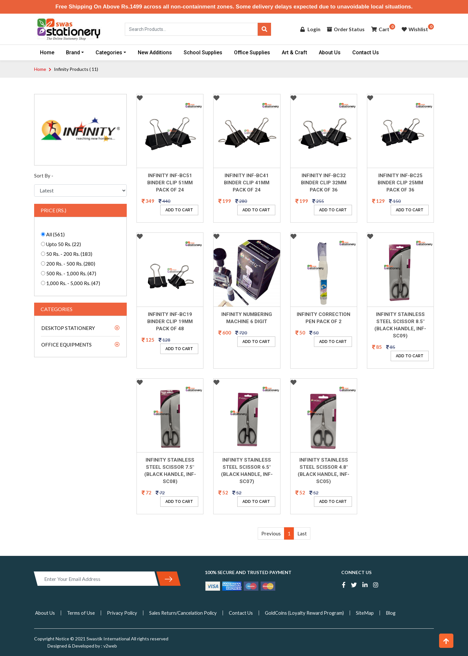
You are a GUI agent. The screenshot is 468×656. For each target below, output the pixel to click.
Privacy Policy (122, 613)
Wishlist (414, 29)
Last (302, 533)
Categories (109, 52)
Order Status (344, 29)
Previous (271, 533)
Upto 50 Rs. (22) (63, 244)
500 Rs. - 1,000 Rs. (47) (70, 273)
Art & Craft (294, 52)
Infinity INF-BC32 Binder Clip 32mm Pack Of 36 (323, 183)
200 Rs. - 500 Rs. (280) (70, 264)
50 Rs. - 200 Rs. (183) (68, 254)
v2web (109, 646)
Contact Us (365, 52)
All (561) (55, 234)
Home (47, 52)
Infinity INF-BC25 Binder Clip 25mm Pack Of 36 (400, 183)
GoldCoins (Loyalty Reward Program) (308, 613)
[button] (446, 641)
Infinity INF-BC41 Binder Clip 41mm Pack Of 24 (246, 183)
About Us (330, 52)
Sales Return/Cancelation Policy (185, 613)
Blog (396, 613)
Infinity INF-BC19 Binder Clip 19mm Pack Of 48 (170, 321)
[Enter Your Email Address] (96, 578)
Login (308, 29)
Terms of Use (81, 613)
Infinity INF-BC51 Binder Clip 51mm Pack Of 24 (170, 183)
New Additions (155, 52)
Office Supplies (252, 52)
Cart (379, 29)
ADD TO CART (179, 210)
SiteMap (370, 613)
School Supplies (203, 52)
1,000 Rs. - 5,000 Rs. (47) (72, 283)
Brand (73, 52)
